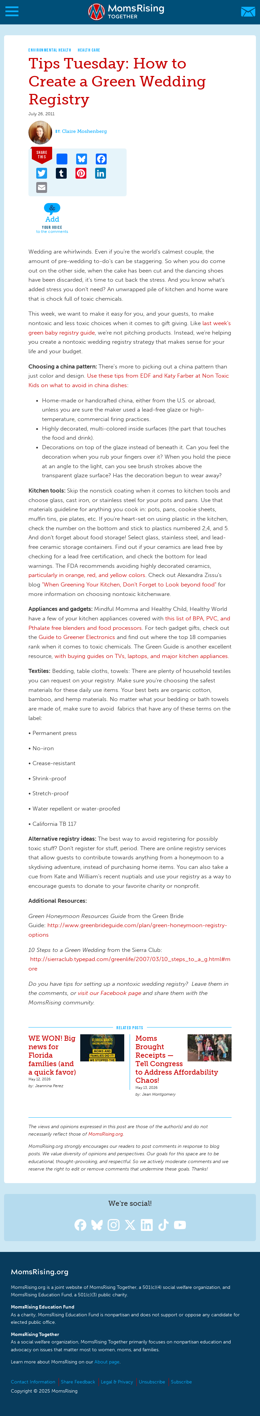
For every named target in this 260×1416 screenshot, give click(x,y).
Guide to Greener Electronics (77, 637)
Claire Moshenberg (84, 131)
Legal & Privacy (117, 1382)
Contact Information (33, 1382)
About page (107, 1362)
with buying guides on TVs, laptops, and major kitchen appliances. (142, 656)
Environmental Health (49, 50)
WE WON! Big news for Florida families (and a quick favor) (52, 1055)
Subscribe (181, 1382)
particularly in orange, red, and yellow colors (86, 575)
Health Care (89, 50)
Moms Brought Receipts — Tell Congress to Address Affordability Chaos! (176, 1059)
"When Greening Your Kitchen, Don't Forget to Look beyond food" (129, 584)
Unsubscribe (152, 1382)
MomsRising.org (127, 12)
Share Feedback (78, 1382)
